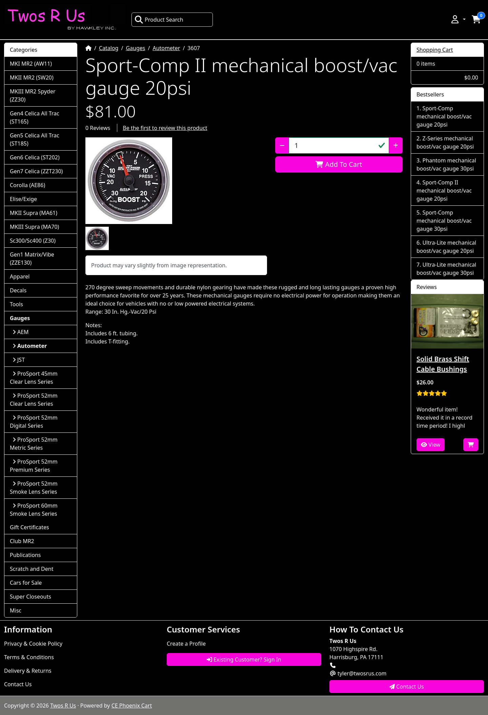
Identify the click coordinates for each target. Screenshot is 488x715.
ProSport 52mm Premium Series (34, 465)
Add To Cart (339, 164)
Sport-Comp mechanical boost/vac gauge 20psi (444, 116)
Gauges (135, 48)
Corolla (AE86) (27, 185)
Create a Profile (186, 643)
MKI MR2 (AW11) (31, 63)
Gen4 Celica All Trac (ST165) (34, 117)
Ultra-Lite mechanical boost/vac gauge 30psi (446, 268)
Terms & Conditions (29, 657)
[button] (457, 19)
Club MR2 (22, 541)
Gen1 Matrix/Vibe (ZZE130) (32, 258)
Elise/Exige (23, 199)
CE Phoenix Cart (131, 705)
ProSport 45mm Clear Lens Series (34, 377)
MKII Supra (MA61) (33, 213)
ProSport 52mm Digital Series (34, 421)
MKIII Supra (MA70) (34, 226)
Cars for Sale (26, 582)
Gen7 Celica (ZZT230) (36, 171)
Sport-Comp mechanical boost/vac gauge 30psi (444, 220)
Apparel (19, 276)
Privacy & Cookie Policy (33, 643)
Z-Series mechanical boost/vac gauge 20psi (445, 142)
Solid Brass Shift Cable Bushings (442, 364)
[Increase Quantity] (396, 145)
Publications (25, 555)
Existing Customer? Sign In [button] (244, 659)
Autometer (166, 48)
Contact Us (18, 684)
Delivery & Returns (28, 670)
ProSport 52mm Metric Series (34, 443)
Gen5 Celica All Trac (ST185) (34, 139)
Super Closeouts (30, 596)
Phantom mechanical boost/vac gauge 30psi (446, 164)
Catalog (109, 48)
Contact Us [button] (406, 686)
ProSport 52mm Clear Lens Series (34, 399)
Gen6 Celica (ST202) (35, 157)
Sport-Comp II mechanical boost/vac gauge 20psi (444, 190)
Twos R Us (63, 705)
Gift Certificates (29, 527)
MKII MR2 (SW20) (32, 77)
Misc (15, 610)
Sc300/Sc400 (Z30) (33, 240)
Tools (16, 304)
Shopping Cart (434, 49)
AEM (21, 332)
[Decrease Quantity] (282, 145)
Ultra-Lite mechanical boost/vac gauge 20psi (446, 246)
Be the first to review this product (165, 128)
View (430, 444)
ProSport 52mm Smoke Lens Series (34, 487)
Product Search (159, 19)
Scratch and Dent (31, 569)
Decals (18, 290)
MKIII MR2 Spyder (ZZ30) (33, 95)
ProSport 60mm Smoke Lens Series (34, 509)
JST (19, 359)
